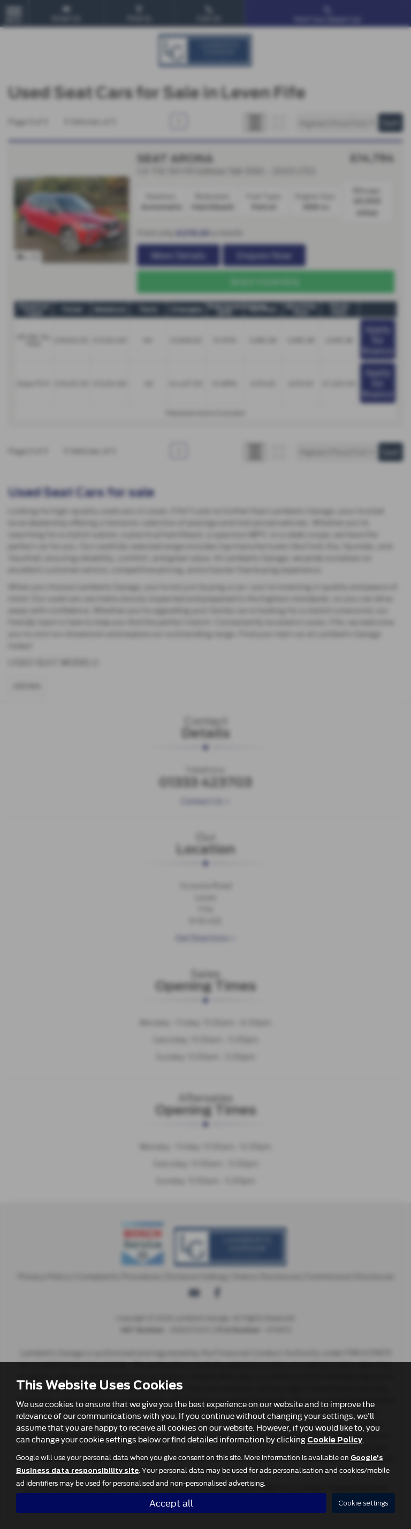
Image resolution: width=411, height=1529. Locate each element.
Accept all (171, 1502)
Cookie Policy (334, 1439)
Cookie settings (363, 1503)
